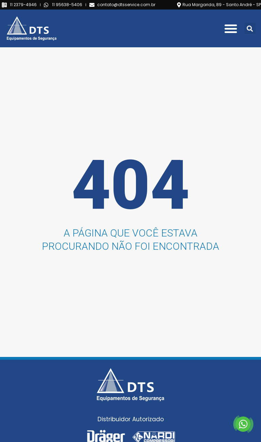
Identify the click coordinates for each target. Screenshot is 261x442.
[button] (231, 28)
